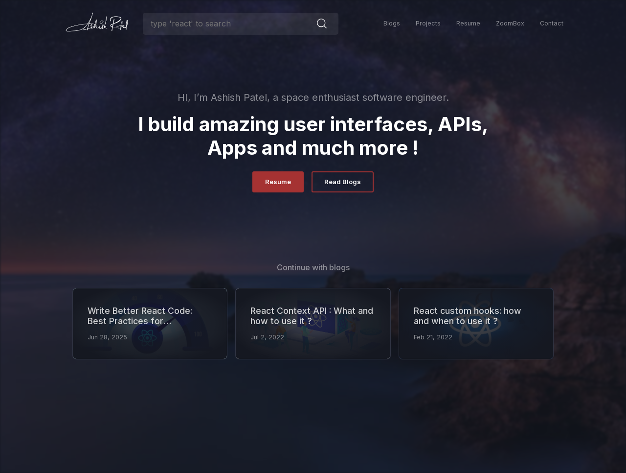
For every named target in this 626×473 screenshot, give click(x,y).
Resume (468, 23)
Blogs (391, 23)
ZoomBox (510, 23)
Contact (551, 23)
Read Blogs (342, 182)
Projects (428, 23)
